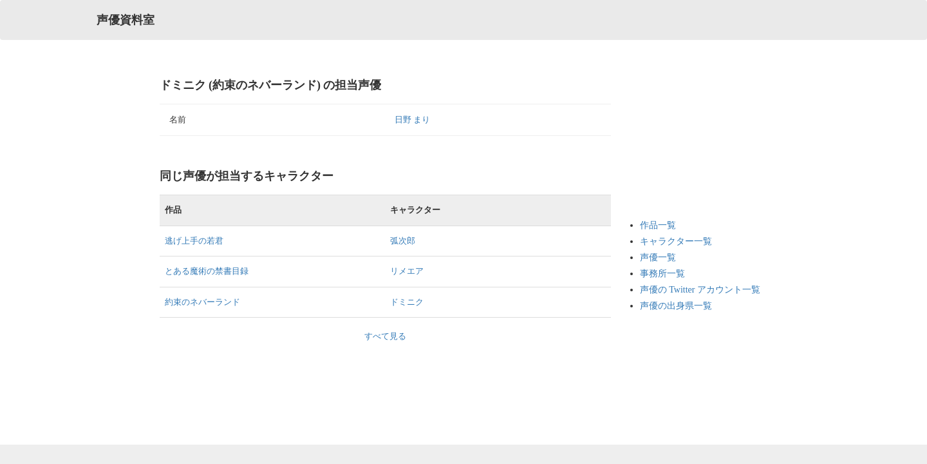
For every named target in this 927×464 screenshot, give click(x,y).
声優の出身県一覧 (676, 306)
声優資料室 (125, 20)
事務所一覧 (662, 273)
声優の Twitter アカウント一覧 (700, 290)
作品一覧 (658, 225)
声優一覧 (658, 257)
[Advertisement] (691, 141)
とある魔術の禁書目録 (206, 271)
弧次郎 (402, 241)
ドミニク (407, 302)
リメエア (407, 271)
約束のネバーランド (202, 302)
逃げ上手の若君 (194, 241)
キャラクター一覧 (676, 241)
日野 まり (412, 119)
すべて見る (385, 336)
